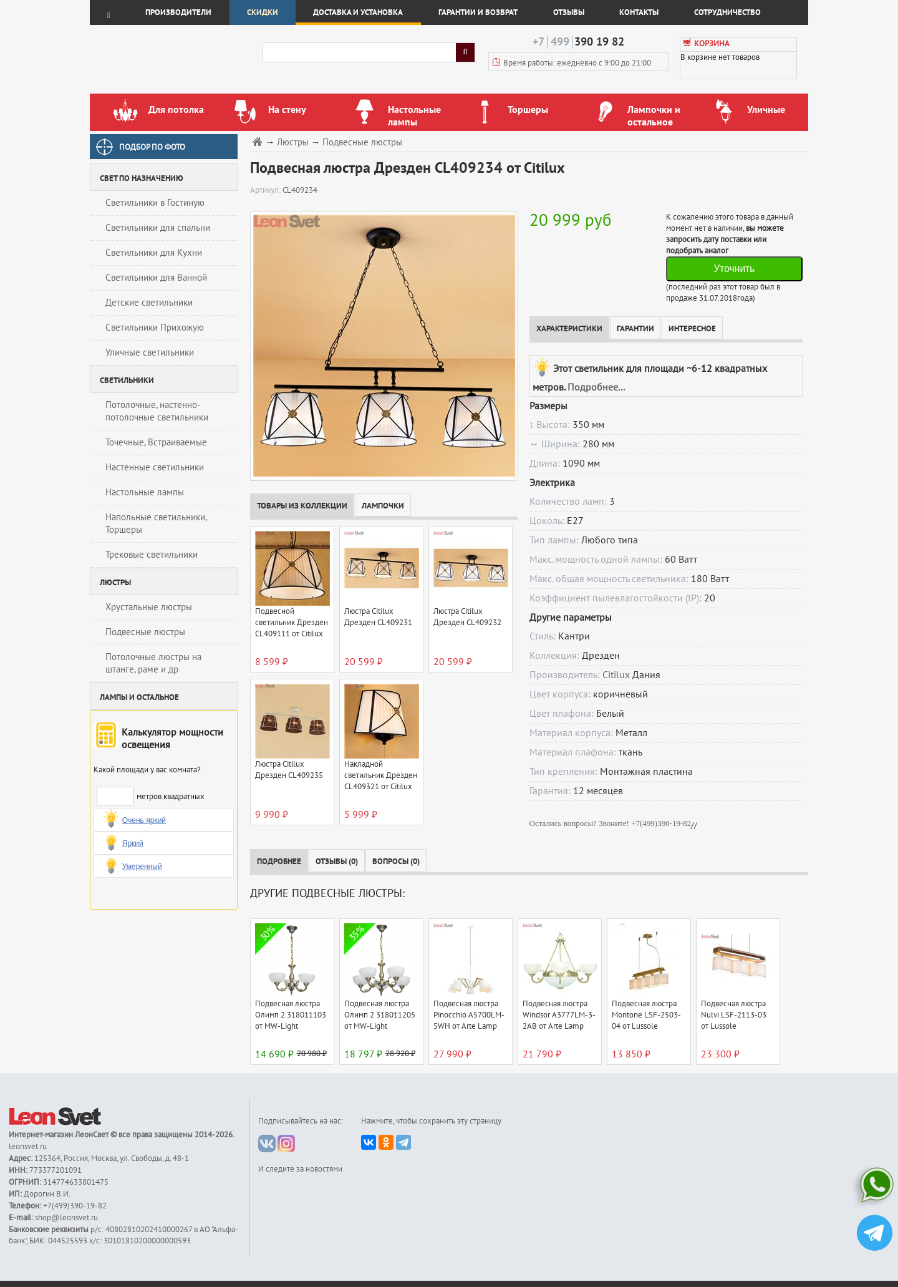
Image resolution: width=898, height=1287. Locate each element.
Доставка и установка (358, 12)
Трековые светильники (151, 554)
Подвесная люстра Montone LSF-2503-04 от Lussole (646, 1015)
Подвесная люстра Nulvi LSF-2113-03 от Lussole (733, 1015)
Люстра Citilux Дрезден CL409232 (467, 617)
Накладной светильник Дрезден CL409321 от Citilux (380, 775)
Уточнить (734, 268)
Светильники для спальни (157, 227)
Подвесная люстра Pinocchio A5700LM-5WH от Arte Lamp (469, 1015)
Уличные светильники (149, 352)
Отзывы (568, 12)
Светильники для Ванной (156, 277)
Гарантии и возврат (478, 12)
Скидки (262, 12)
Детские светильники (149, 302)
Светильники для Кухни (153, 252)
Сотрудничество (727, 12)
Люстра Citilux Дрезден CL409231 (378, 617)
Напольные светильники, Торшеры (156, 523)
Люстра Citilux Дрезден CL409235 (289, 769)
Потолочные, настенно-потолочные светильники (156, 411)
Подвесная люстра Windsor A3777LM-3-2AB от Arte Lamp (559, 1015)
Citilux (616, 675)
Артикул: (266, 190)
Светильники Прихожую (154, 327)
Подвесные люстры (145, 632)
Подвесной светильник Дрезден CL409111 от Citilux (291, 622)
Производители (178, 12)
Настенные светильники (154, 467)
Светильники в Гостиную (155, 202)
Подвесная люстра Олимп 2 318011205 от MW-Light (379, 1015)
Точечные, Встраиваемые (156, 442)
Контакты (639, 12)
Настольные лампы (144, 492)
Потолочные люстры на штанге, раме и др (153, 663)
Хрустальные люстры (148, 607)
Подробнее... (596, 387)
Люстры (293, 142)
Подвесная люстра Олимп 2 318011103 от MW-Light (290, 1015)
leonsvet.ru (28, 1147)
